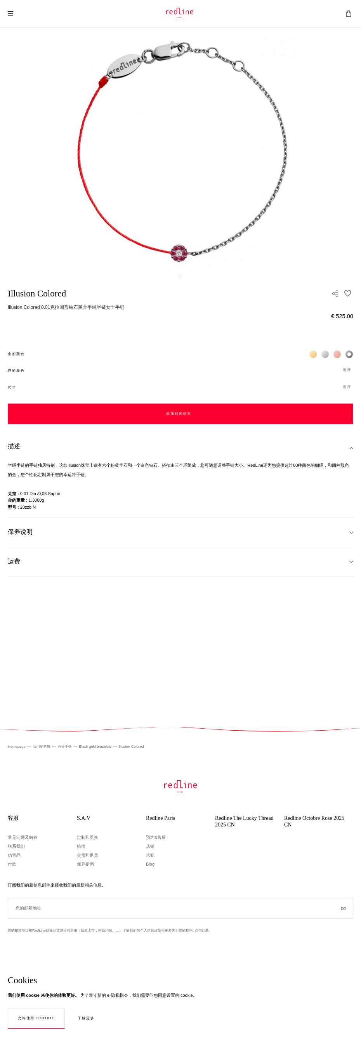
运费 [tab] (14, 561)
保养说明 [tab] (20, 531)
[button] (180, 370)
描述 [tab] (14, 446)
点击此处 (202, 930)
